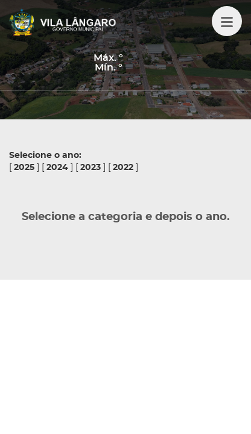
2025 (24, 167)
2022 (123, 167)
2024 (57, 167)
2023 (90, 167)
